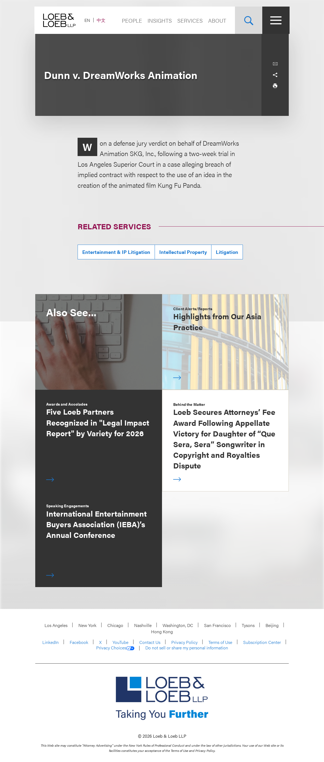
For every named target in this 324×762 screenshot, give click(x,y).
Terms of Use (220, 642)
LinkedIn (50, 642)
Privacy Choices (115, 647)
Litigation (227, 251)
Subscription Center (262, 642)
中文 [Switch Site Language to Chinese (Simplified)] (102, 20)
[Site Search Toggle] (247, 20)
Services (189, 20)
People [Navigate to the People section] (131, 20)
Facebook (79, 642)
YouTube (120, 642)
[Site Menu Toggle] (275, 20)
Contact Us (149, 642)
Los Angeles (56, 625)
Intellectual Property (183, 251)
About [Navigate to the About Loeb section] (216, 20)
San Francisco (217, 625)
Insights (159, 20)
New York (87, 625)
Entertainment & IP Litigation (116, 251)
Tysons (248, 625)
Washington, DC (178, 625)
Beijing (272, 625)
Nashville (143, 625)
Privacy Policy (184, 642)
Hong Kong (162, 631)
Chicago (115, 625)
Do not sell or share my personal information (186, 647)
